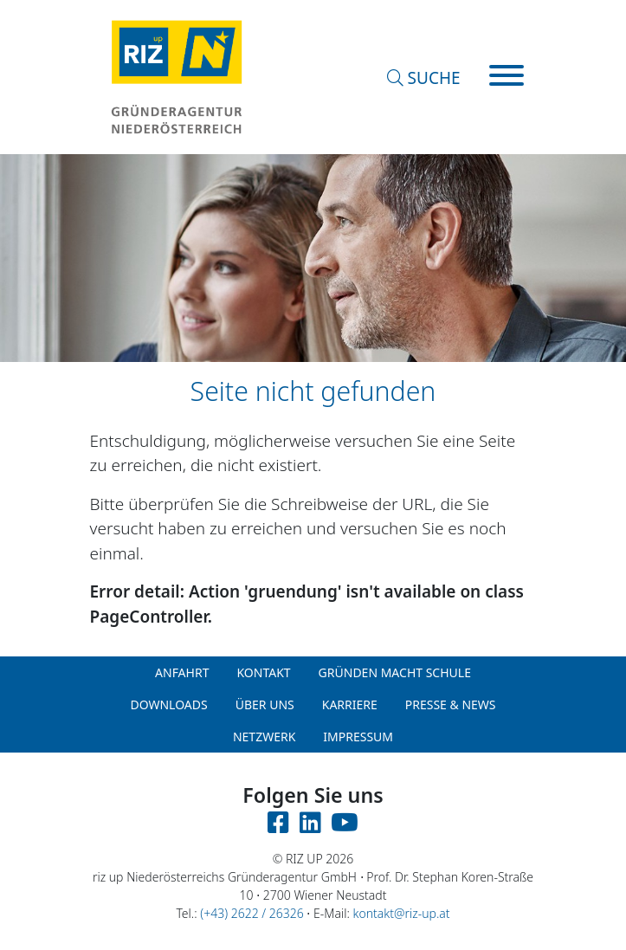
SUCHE (424, 78)
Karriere (350, 704)
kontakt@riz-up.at (401, 913)
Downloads (168, 704)
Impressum (358, 736)
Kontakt (263, 672)
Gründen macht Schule (395, 672)
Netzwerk (264, 736)
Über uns (265, 704)
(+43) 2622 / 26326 (251, 913)
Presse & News (450, 704)
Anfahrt (182, 672)
